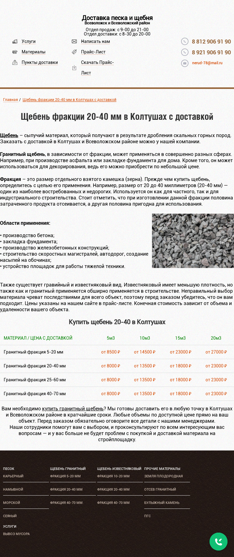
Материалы (34, 51)
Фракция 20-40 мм (66, 490)
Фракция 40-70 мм (66, 503)
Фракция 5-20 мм (65, 476)
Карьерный (13, 476)
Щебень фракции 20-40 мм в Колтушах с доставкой (69, 100)
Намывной (13, 490)
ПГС (147, 516)
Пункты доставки (40, 62)
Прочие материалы (162, 469)
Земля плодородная (163, 476)
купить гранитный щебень (73, 409)
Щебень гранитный (68, 469)
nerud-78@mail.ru (207, 63)
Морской (11, 503)
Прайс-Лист (93, 51)
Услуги (29, 41)
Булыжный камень (162, 503)
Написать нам (95, 41)
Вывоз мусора (16, 534)
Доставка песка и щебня (117, 18)
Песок (8, 469)
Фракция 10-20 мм (113, 476)
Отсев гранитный (160, 490)
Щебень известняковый (119, 469)
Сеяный (10, 516)
